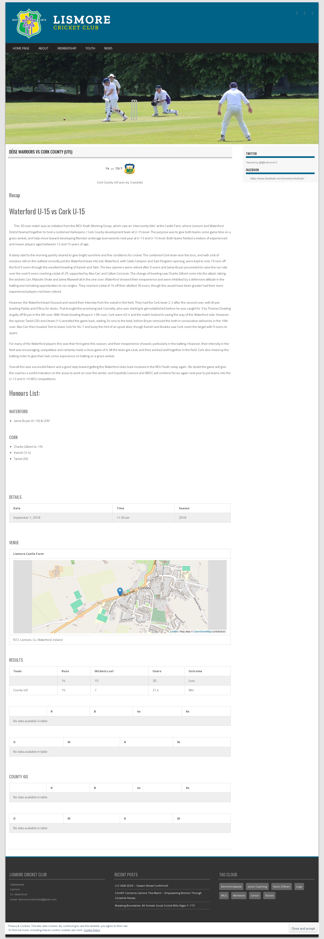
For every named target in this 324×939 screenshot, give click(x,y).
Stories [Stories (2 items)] (269, 895)
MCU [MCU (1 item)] (224, 895)
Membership (67, 48)
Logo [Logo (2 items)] (299, 886)
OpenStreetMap (202, 631)
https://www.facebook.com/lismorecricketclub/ (277, 178)
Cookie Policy (92, 930)
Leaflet (174, 631)
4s (138, 711)
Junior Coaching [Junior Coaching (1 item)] (257, 886)
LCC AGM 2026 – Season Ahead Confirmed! (141, 885)
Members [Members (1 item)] (239, 895)
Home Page (21, 48)
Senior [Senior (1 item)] (255, 895)
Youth (90, 48)
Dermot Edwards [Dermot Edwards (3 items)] (231, 886)
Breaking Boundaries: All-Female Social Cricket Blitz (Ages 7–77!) (155, 905)
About (43, 48)
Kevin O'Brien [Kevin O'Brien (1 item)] (281, 886)
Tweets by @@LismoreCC (261, 162)
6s (187, 711)
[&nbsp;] (28, 711)
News (108, 48)
